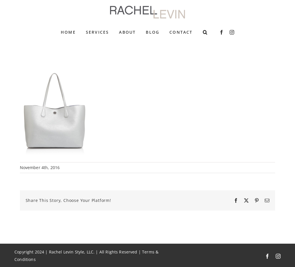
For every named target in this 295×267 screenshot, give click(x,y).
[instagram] (232, 32)
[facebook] (221, 32)
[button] (205, 32)
